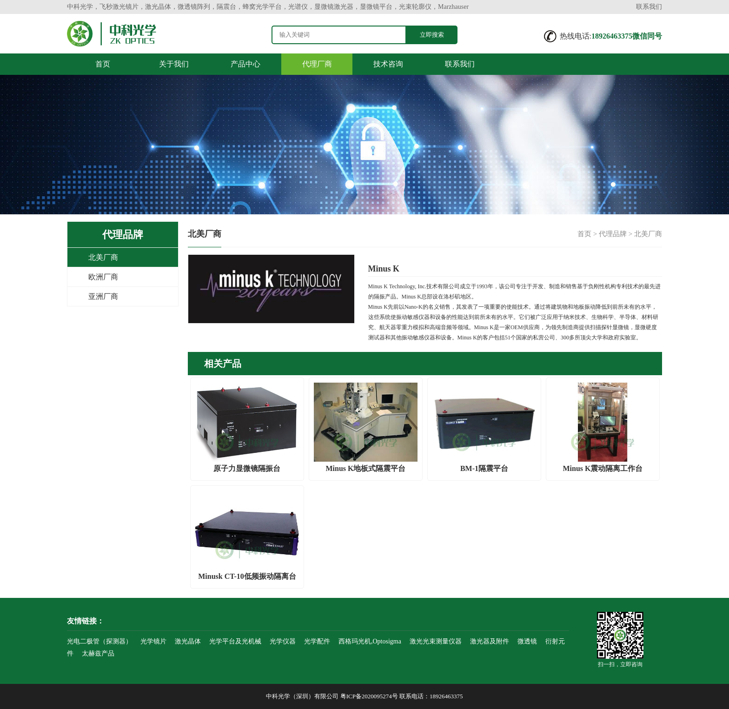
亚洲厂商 (103, 296)
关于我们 (174, 64)
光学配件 (317, 641)
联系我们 (649, 6)
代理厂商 (317, 64)
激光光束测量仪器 (436, 641)
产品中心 (245, 64)
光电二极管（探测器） (99, 641)
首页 (102, 64)
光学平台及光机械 (235, 641)
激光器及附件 (489, 641)
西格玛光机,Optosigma (369, 641)
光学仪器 (283, 641)
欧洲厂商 (103, 277)
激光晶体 (188, 641)
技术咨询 (388, 64)
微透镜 (527, 641)
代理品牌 (613, 234)
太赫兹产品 (98, 653)
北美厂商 (103, 257)
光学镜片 (153, 641)
